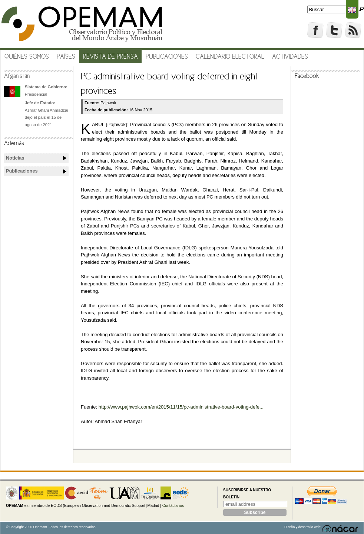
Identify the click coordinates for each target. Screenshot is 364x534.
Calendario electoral (230, 57)
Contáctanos (173, 506)
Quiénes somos (26, 57)
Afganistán (17, 76)
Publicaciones (167, 57)
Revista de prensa (110, 57)
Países (66, 57)
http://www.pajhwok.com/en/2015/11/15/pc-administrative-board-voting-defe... (181, 407)
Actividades (290, 57)
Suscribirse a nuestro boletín (247, 493)
